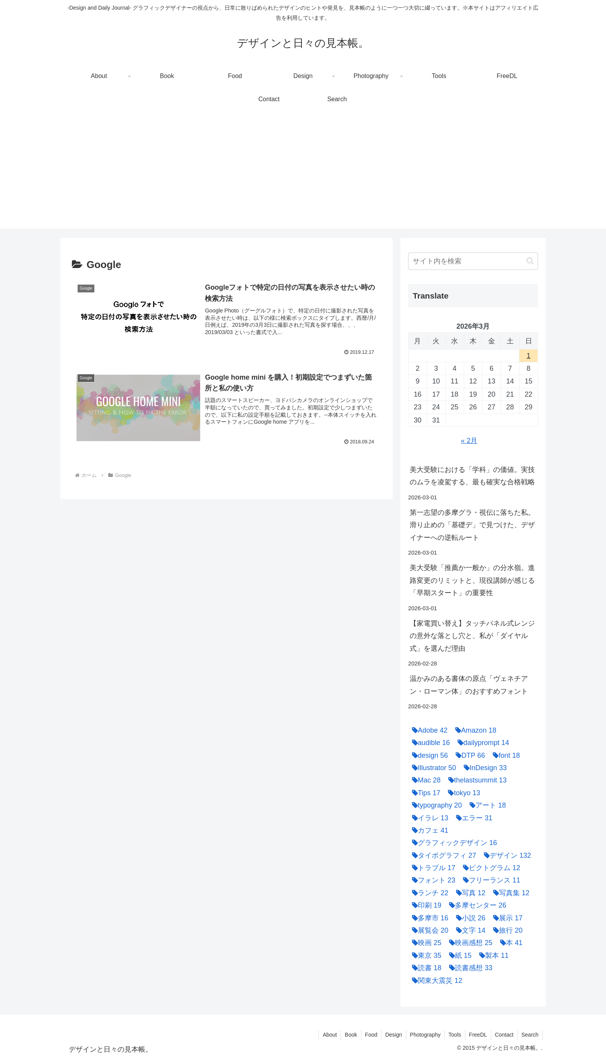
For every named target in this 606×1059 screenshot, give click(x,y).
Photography (424, 1035)
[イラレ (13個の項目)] (428, 818)
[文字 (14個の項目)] (468, 930)
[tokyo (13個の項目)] (462, 793)
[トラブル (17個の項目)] (431, 868)
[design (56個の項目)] (428, 755)
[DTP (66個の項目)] (468, 755)
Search (529, 1035)
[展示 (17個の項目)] (506, 918)
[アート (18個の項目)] (486, 805)
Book (349, 1035)
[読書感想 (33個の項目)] (468, 968)
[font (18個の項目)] (504, 755)
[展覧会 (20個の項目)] (428, 930)
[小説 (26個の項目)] (468, 918)
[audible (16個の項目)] (429, 743)
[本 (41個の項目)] (509, 943)
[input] (473, 261)
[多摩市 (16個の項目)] (428, 918)
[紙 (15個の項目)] (458, 955)
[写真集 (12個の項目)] (509, 893)
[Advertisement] (303, 174)
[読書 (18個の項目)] (424, 968)
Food (369, 1035)
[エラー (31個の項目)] (472, 818)
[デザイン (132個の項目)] (505, 855)
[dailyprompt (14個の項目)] (481, 743)
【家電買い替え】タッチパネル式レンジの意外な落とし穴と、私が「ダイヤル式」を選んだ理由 (472, 635)
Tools (454, 1035)
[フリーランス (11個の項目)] (489, 880)
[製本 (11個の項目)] (492, 955)
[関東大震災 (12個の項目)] (435, 980)
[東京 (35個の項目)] (424, 955)
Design (392, 1035)
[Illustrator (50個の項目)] (432, 768)
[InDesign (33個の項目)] (483, 768)
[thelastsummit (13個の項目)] (475, 780)
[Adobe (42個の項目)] (428, 730)
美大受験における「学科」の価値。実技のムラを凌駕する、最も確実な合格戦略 (472, 476)
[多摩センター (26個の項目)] (475, 905)
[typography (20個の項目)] (435, 805)
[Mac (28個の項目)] (424, 780)
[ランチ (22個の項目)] (428, 893)
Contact (503, 1035)
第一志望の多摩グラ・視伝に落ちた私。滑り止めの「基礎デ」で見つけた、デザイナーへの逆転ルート (472, 525)
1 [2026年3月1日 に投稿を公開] (529, 356)
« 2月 (469, 441)
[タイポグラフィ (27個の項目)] (442, 855)
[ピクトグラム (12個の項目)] (489, 868)
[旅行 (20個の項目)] (506, 930)
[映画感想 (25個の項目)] (468, 943)
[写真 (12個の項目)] (468, 893)
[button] (530, 260)
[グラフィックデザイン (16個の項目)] (452, 843)
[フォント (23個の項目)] (431, 880)
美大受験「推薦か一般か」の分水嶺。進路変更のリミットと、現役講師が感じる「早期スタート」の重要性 (472, 580)
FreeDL (477, 1035)
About (328, 1035)
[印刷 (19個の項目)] (424, 905)
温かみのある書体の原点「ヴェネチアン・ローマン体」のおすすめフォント (469, 685)
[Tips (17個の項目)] (424, 793)
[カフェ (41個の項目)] (428, 830)
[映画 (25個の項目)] (424, 943)
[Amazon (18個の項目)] (473, 730)
